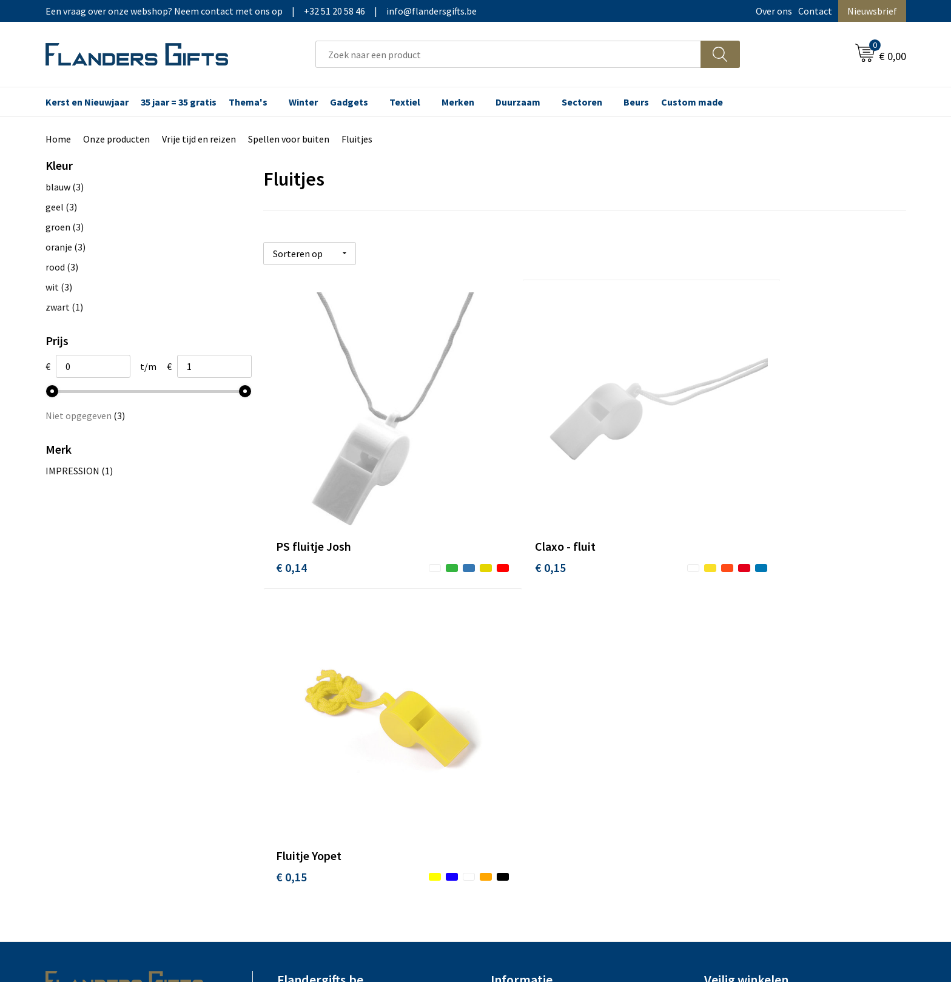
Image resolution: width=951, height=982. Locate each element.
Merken (458, 102)
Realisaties (514, 647)
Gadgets (349, 102)
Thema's (248, 102)
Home (58, 139)
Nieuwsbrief (872, 11)
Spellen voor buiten (288, 139)
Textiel (404, 102)
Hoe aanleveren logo (534, 721)
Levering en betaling (533, 666)
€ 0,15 (505, 520)
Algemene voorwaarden (753, 647)
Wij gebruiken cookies (749, 666)
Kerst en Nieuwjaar (87, 102)
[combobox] (508, 54)
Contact (815, 11)
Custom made (692, 102)
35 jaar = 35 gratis (179, 102)
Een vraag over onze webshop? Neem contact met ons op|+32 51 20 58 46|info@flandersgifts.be (261, 11)
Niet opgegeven (85, 415)
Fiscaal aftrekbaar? (529, 684)
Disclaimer (726, 702)
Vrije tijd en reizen (199, 139)
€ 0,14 (291, 520)
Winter (303, 102)
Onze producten (116, 139)
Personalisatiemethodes (542, 702)
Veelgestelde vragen (319, 684)
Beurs (636, 102)
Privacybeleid (731, 684)
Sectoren (582, 102)
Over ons (774, 11)
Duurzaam (518, 102)
